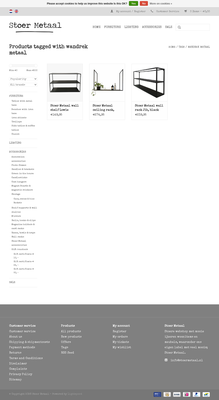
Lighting (131, 27)
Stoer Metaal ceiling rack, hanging (103, 108)
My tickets (121, 342)
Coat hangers (19, 182)
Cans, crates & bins (24, 199)
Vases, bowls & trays (23, 233)
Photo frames (19, 165)
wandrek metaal (199, 47)
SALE (168, 27)
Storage (16, 194)
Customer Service (167, 11)
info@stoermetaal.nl (187, 360)
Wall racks (18, 237)
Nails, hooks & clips (24, 220)
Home (97, 27)
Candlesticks (19, 177)
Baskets (18, 203)
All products (71, 331)
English (16, 11)
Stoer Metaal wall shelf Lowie (64, 108)
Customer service (22, 331)
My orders (120, 336)
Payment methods (22, 347)
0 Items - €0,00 (197, 11)
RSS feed (67, 352)
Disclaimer (18, 363)
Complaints (18, 369)
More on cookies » (161, 3)
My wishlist (122, 347)
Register (119, 331)
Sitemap (15, 379)
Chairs (15, 134)
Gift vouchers (20, 249)
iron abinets (19, 118)
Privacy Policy (20, 374)
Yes (133, 3)
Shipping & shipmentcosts (29, 342)
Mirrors (16, 216)
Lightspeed (75, 394)
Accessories (152, 27)
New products (71, 336)
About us (15, 336)
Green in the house (23, 173)
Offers (66, 342)
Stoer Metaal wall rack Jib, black (149, 108)
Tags (182, 47)
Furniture (112, 27)
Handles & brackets (23, 169)
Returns (15, 352)
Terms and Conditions (26, 358)
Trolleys (17, 122)
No (144, 3)
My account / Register (128, 11)
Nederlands (11, 11)
